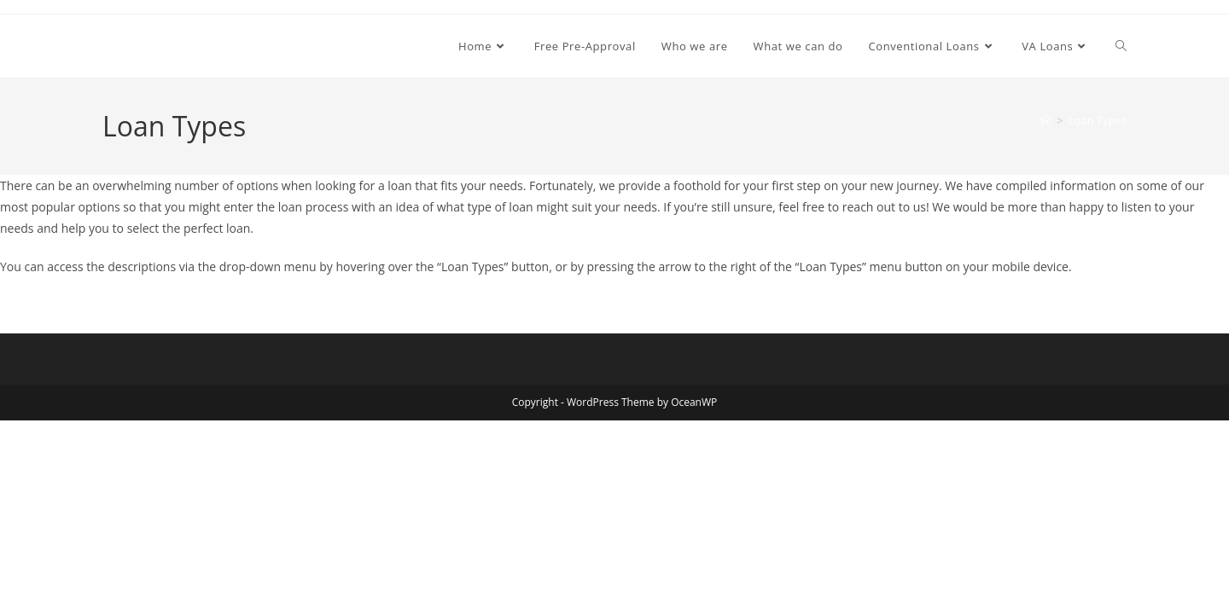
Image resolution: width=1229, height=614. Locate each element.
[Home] (1045, 120)
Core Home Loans (187, 46)
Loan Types (1098, 120)
